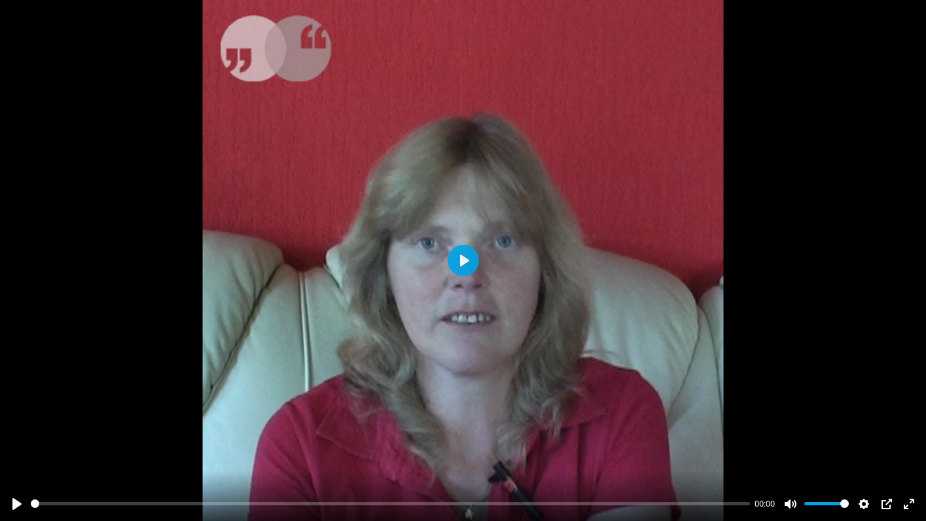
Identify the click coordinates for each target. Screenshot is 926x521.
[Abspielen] (17, 504)
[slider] (390, 503)
